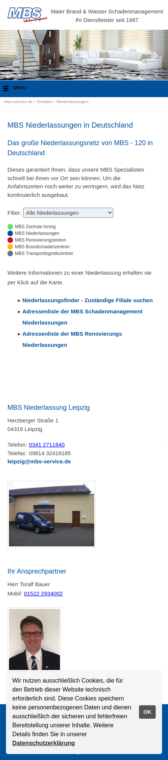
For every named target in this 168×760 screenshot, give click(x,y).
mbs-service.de (18, 101)
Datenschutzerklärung (43, 743)
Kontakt (45, 101)
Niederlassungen (73, 101)
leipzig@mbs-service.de (39, 461)
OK (147, 712)
